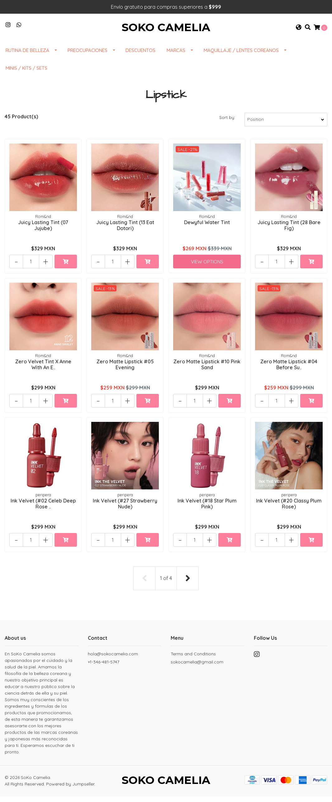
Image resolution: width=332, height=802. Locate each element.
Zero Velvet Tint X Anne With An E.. (43, 370)
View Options (207, 267)
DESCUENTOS (140, 56)
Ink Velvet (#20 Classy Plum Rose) (289, 509)
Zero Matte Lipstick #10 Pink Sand (207, 370)
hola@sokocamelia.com (113, 658)
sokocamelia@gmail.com (197, 666)
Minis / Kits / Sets (26, 74)
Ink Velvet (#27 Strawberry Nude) (125, 509)
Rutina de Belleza (27, 56)
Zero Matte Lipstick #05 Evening (125, 370)
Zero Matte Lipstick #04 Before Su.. (288, 370)
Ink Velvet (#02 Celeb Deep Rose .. (43, 509)
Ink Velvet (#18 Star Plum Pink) (207, 509)
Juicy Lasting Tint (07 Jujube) (43, 231)
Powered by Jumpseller (70, 789)
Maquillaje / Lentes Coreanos (241, 56)
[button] (299, 30)
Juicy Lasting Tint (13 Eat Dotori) (125, 231)
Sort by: (227, 123)
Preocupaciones (87, 56)
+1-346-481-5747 (103, 666)
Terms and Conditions (193, 658)
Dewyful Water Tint (207, 228)
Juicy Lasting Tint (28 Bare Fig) (289, 231)
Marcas (176, 56)
